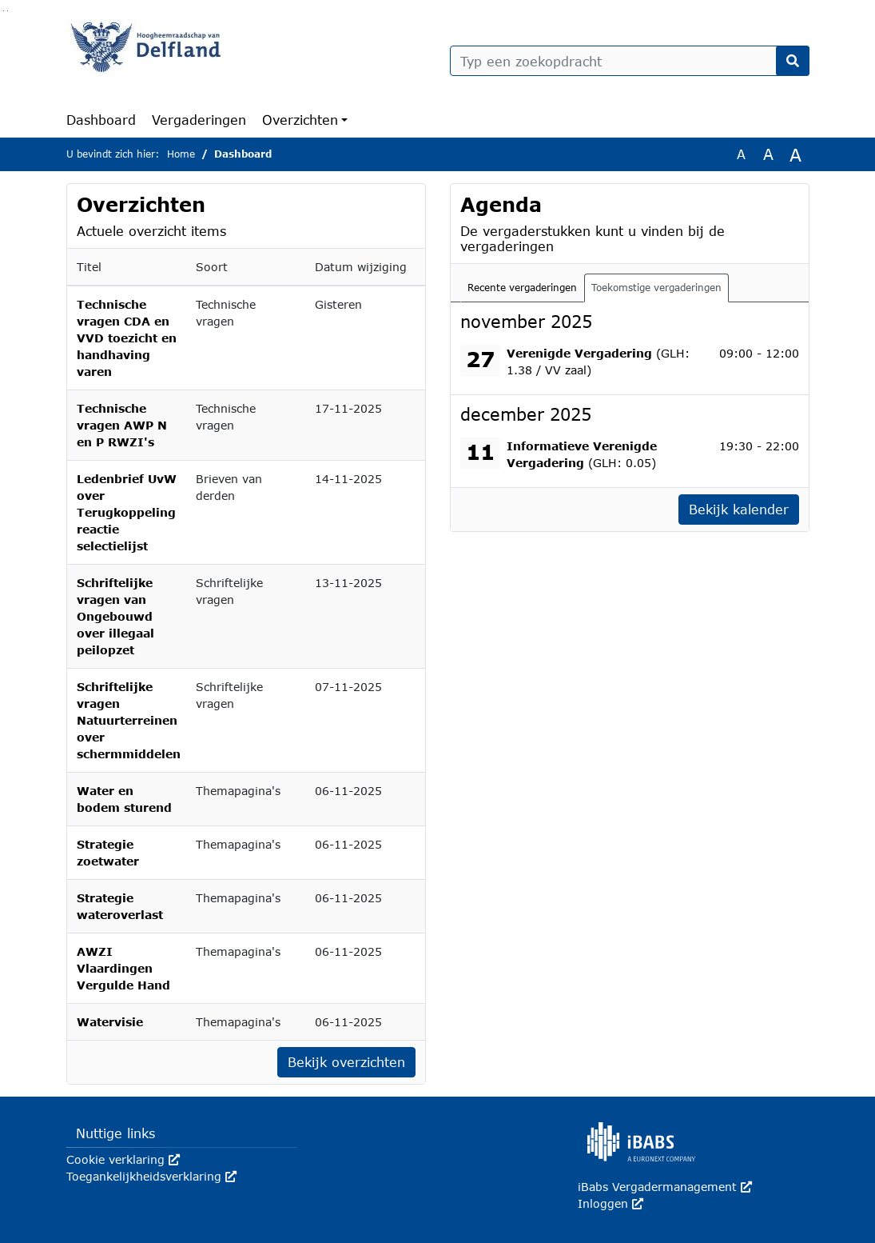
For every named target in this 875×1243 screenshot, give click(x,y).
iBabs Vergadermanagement (665, 1186)
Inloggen (610, 1203)
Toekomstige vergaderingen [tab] (656, 288)
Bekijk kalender (739, 509)
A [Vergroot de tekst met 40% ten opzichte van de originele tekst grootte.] (795, 154)
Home (181, 154)
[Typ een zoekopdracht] (629, 61)
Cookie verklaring (123, 1159)
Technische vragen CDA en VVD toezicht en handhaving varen (127, 338)
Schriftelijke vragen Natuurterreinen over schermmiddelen (129, 720)
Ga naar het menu (7, 10)
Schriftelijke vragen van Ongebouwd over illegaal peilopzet (115, 616)
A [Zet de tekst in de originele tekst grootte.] (741, 154)
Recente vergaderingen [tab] (522, 288)
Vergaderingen (199, 119)
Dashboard (101, 119)
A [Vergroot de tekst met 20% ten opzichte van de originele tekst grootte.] (768, 154)
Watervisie (110, 1022)
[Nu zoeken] (792, 61)
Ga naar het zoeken (3, 10)
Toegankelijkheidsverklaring (151, 1176)
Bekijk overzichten (346, 1061)
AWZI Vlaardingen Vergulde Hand (123, 968)
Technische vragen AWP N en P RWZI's (122, 425)
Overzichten (300, 119)
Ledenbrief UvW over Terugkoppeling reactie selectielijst (127, 512)
